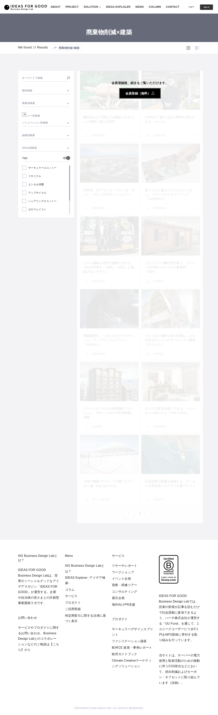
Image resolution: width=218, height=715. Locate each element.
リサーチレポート (124, 565)
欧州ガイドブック (124, 654)
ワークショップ (123, 572)
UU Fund (171, 623)
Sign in (204, 17)
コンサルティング (124, 591)
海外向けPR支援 (123, 604)
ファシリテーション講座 (129, 641)
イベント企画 (121, 578)
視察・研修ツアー (124, 585)
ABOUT (85, 6)
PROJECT (101, 6)
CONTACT (202, 6)
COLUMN (184, 6)
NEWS (169, 6)
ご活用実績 (73, 609)
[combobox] (46, 90)
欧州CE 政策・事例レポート (132, 647)
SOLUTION (120, 6)
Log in (185, 16)
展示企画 (118, 598)
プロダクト (73, 602)
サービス (71, 596)
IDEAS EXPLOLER (147, 6)
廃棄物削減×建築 (66, 58)
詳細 (175, 682)
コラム (70, 589)
